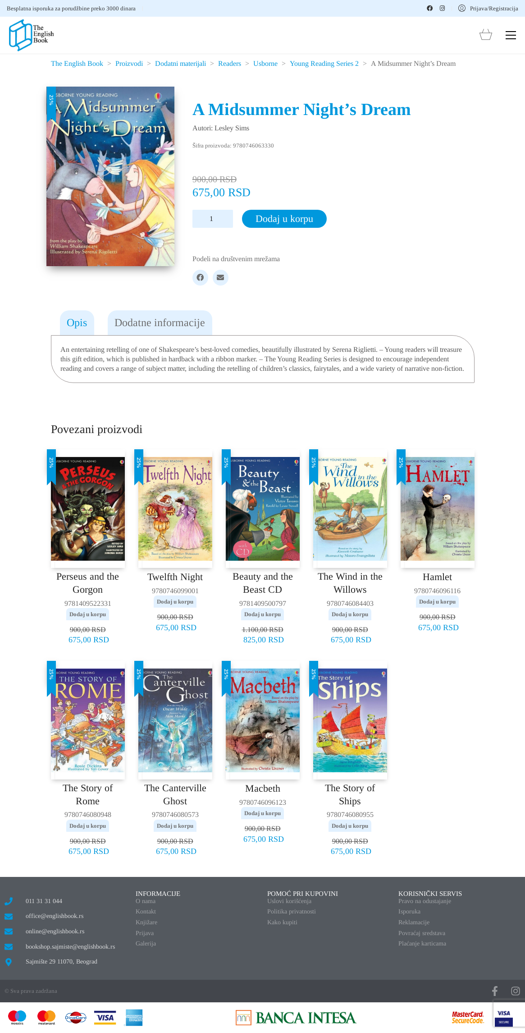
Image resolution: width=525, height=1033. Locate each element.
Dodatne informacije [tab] (159, 322)
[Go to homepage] (31, 35)
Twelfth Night (175, 576)
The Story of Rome (88, 794)
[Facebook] (200, 278)
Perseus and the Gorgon (87, 583)
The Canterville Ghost (175, 794)
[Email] (220, 278)
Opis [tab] (77, 322)
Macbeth (262, 788)
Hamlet (437, 576)
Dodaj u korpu (284, 218)
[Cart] (485, 35)
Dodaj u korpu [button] (87, 614)
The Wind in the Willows (350, 583)
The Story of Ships (350, 794)
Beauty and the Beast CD (263, 583)
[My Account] (488, 8)
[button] (511, 35)
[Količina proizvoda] (212, 219)
